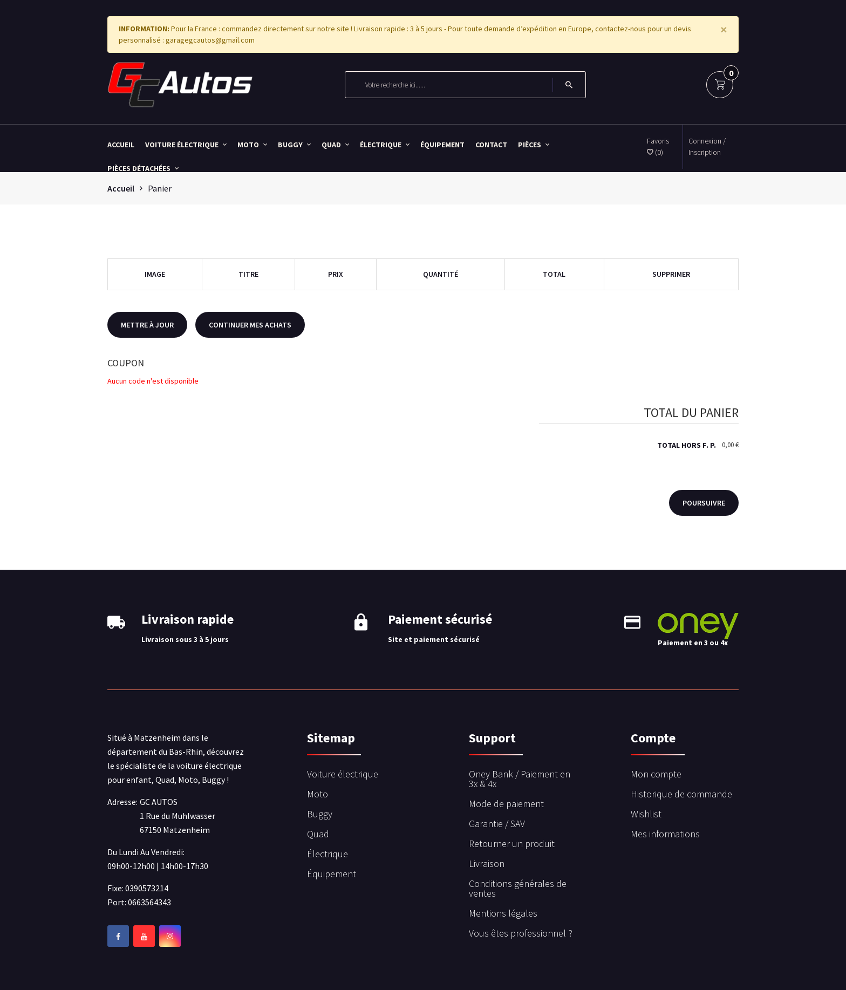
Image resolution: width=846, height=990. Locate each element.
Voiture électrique (186, 144)
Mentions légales (503, 913)
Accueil (120, 144)
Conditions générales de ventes (518, 888)
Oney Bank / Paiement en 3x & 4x (519, 779)
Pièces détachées (143, 167)
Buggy (294, 144)
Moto (252, 144)
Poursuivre (704, 503)
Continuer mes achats (250, 325)
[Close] (723, 30)
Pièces (533, 144)
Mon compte (656, 774)
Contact (491, 144)
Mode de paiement (506, 803)
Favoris (658, 146)
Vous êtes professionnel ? (520, 933)
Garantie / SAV (497, 823)
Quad (335, 144)
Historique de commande (681, 794)
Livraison (486, 863)
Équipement (442, 144)
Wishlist (646, 814)
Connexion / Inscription (707, 146)
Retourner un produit (512, 843)
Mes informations (665, 834)
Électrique (385, 144)
